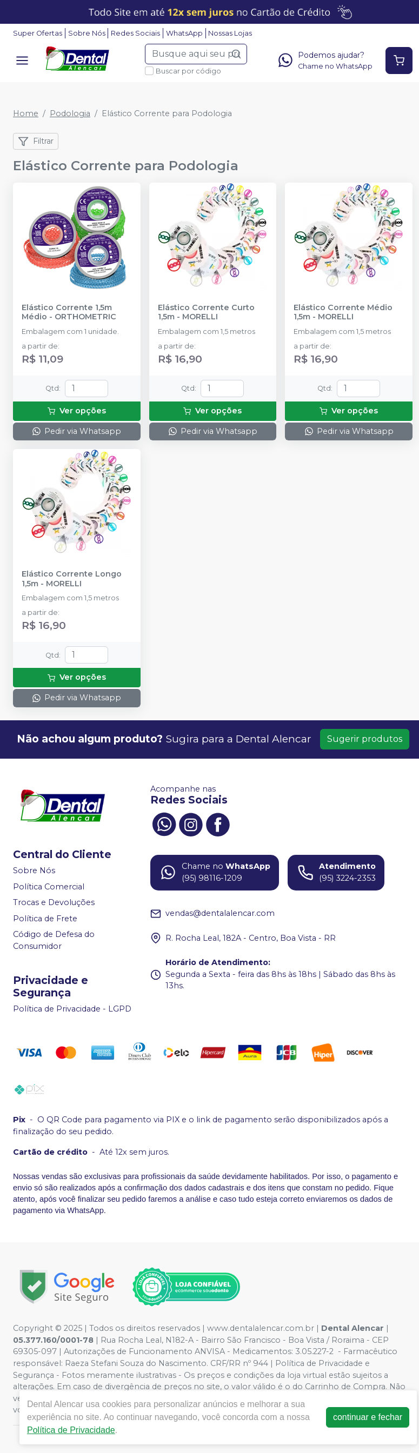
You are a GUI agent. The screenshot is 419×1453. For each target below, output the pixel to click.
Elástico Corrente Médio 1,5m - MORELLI (343, 312)
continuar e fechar (367, 1417)
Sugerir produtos (364, 739)
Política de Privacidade (71, 1430)
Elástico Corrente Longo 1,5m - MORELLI (72, 579)
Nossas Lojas (230, 33)
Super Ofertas (37, 33)
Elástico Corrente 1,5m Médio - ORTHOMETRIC (69, 312)
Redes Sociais (135, 33)
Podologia (70, 113)
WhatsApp (184, 33)
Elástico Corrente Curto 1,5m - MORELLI (206, 312)
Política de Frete (45, 918)
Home (25, 113)
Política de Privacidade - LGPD (72, 1009)
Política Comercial (48, 887)
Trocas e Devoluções (54, 902)
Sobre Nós (86, 33)
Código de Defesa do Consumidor (54, 941)
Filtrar (36, 141)
